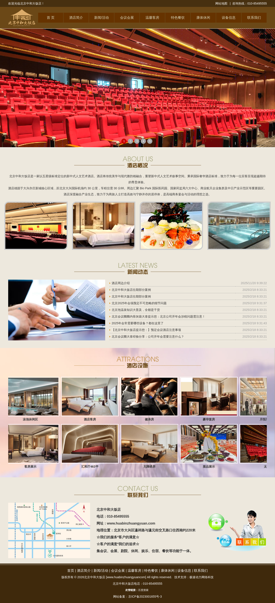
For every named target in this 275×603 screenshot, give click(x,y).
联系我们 (254, 17)
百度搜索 (143, 590)
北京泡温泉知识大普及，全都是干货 (136, 310)
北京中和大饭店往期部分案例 (131, 289)
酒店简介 (76, 17)
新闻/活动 (101, 17)
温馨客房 (152, 17)
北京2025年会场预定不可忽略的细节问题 (139, 303)
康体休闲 (203, 17)
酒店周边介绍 (121, 283)
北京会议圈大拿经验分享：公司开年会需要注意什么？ (148, 336)
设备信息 (229, 17)
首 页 (51, 17)
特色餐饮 (178, 17)
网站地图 (221, 3)
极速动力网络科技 (201, 577)
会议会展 (127, 17)
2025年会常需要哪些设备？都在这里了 (138, 323)
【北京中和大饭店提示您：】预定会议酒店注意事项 (146, 330)
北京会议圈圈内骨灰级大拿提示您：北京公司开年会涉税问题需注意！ (158, 316)
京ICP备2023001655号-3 (145, 596)
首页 (70, 570)
